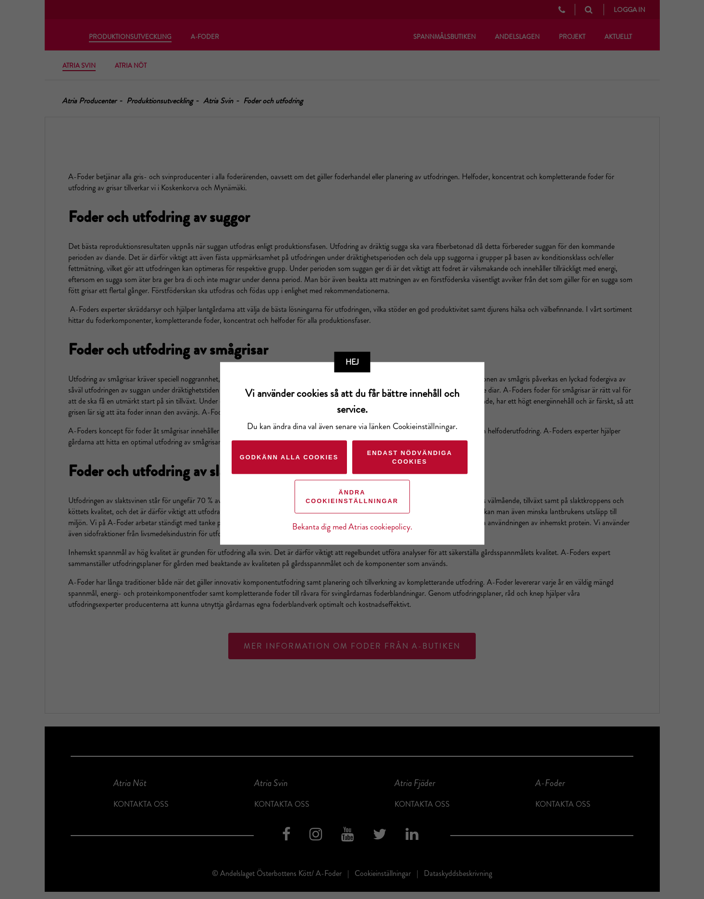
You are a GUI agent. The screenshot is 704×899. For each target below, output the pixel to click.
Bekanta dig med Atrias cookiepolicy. (352, 526)
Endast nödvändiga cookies (410, 457)
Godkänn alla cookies (289, 456)
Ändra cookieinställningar (352, 496)
